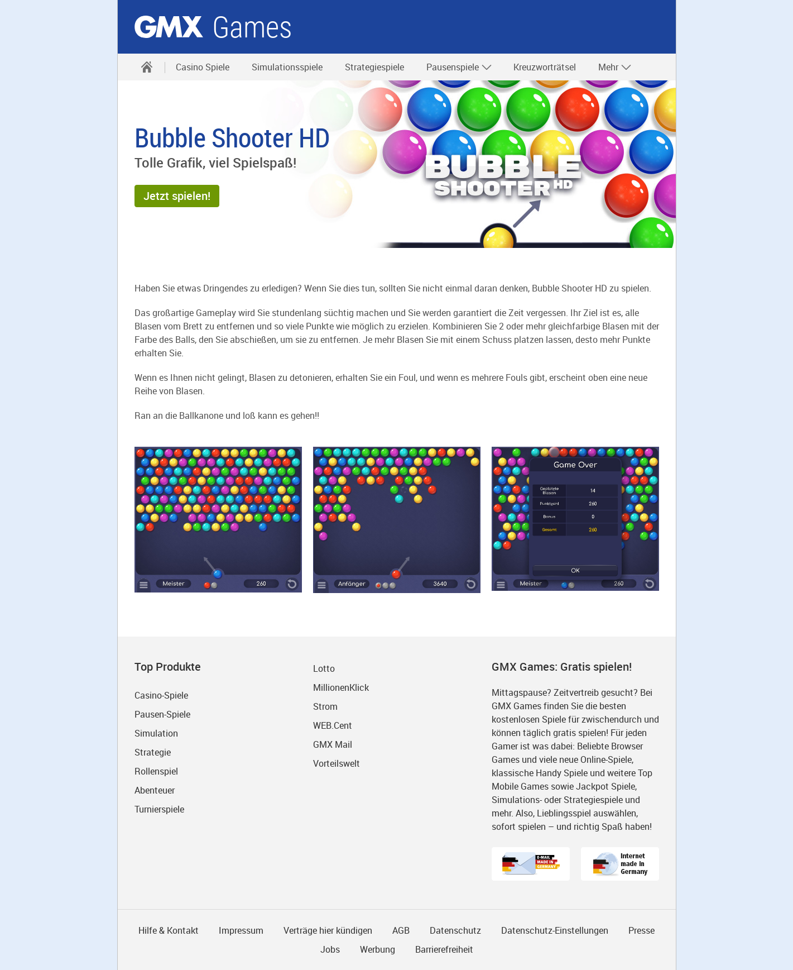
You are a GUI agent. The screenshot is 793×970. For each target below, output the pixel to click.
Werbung (377, 949)
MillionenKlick (341, 687)
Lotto (324, 668)
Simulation (156, 733)
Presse (641, 930)
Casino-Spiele (161, 695)
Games (252, 27)
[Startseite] (147, 67)
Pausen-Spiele (162, 714)
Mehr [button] (615, 67)
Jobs (330, 949)
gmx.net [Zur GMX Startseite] (168, 27)
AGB (401, 930)
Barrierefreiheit (444, 949)
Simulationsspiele (287, 67)
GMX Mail (332, 744)
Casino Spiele (202, 67)
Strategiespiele (374, 67)
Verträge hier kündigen (327, 930)
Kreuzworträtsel (544, 67)
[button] (176, 196)
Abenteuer (154, 790)
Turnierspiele (159, 809)
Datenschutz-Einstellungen (554, 930)
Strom (325, 706)
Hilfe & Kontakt (168, 930)
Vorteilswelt (336, 763)
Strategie (152, 752)
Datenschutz (455, 930)
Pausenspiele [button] (459, 67)
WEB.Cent (332, 725)
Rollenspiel (156, 771)
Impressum (241, 930)
